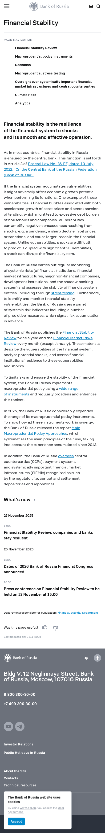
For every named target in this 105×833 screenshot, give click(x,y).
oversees (66, 455)
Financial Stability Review (36, 48)
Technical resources (20, 785)
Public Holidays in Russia (24, 753)
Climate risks (25, 95)
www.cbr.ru (28, 808)
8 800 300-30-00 (19, 694)
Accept (16, 821)
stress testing (62, 293)
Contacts (11, 778)
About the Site (15, 771)
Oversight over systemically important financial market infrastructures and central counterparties (55, 84)
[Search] (98, 6)
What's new (17, 499)
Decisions (23, 65)
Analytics (22, 103)
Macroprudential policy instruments (44, 56)
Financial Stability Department (77, 612)
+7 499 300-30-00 (20, 703)
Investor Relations (18, 744)
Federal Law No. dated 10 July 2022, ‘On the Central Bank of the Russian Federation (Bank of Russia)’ (50, 169)
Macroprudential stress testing (40, 73)
